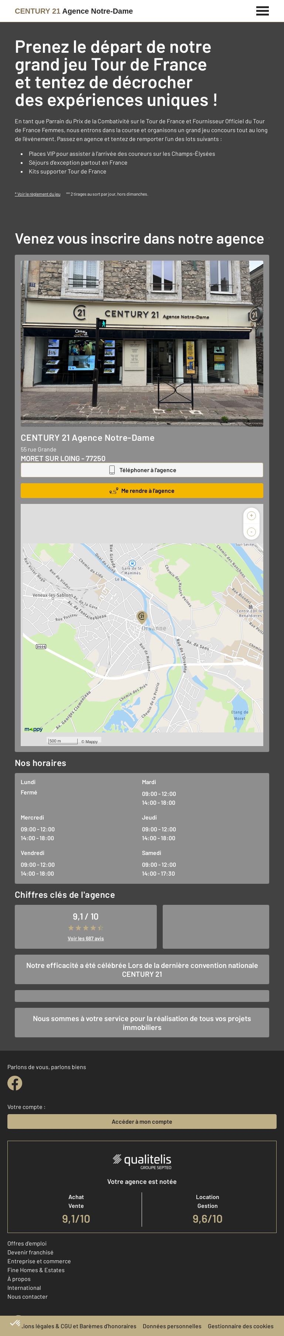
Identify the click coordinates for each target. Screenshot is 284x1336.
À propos (19, 1278)
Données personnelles (172, 1325)
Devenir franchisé (30, 1252)
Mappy (91, 741)
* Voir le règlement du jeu (37, 193)
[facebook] (14, 1083)
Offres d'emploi (27, 1243)
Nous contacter (27, 1296)
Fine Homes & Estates (36, 1269)
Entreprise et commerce (39, 1260)
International (24, 1287)
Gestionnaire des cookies (241, 1325)
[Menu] (262, 10)
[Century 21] (74, 11)
